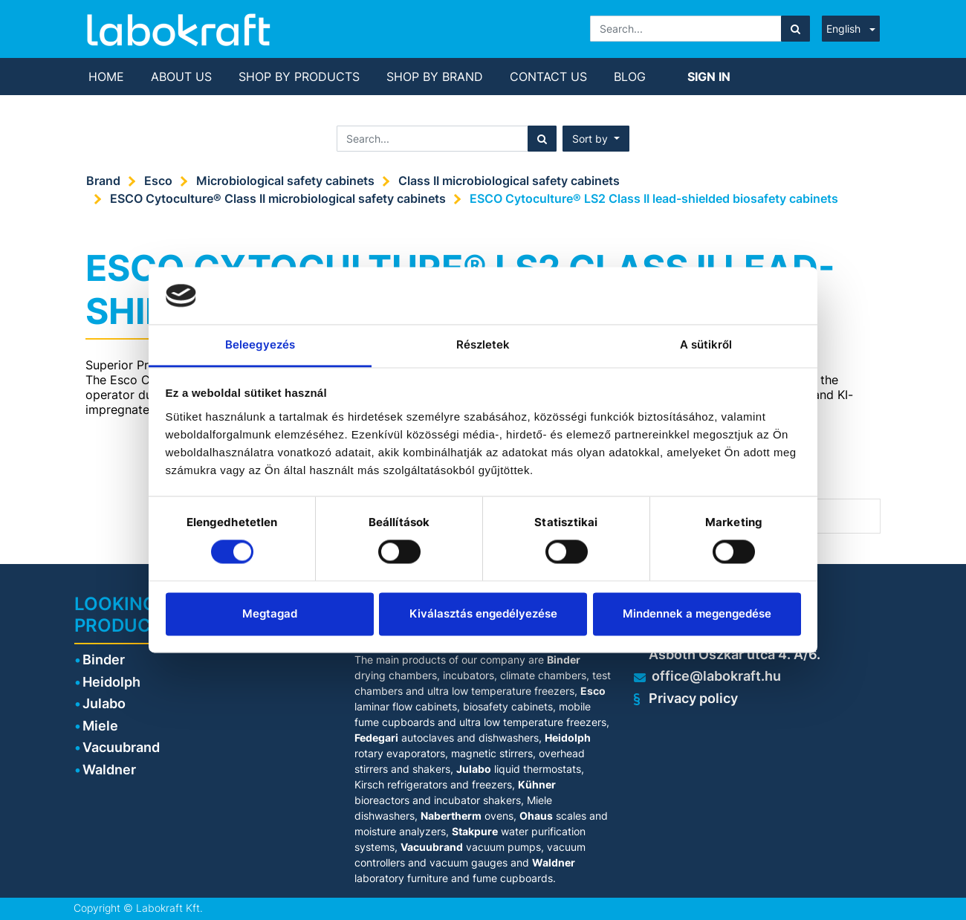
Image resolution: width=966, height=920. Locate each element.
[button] (596, 139)
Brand (103, 180)
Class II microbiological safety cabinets (509, 180)
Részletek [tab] (483, 344)
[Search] (795, 29)
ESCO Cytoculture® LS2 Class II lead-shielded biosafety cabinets (654, 198)
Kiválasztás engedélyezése (483, 613)
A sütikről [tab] (706, 344)
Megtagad (269, 613)
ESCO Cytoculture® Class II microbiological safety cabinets (278, 198)
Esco (158, 180)
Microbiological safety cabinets (285, 180)
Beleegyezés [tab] (260, 344)
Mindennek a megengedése (697, 613)
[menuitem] (106, 76)
